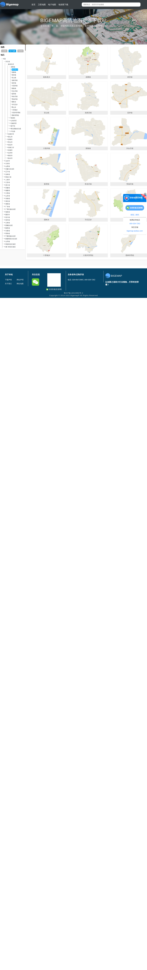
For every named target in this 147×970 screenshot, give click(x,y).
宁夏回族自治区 (10, 236)
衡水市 (10, 158)
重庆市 (7, 214)
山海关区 (14, 120)
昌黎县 (13, 67)
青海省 (7, 233)
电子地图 (52, 5)
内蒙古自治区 (9, 169)
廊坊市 (10, 155)
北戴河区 (14, 123)
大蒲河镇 (15, 86)
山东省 (7, 196)
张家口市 (11, 147)
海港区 (13, 118)
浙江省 (7, 185)
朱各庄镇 (15, 96)
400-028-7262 (134, 224)
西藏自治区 (9, 225)
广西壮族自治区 (10, 209)
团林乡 (14, 102)
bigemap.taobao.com (135, 231)
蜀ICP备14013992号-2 (73, 293)
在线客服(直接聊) (54, 289)
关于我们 (8, 284)
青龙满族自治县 (16, 129)
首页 (33, 5)
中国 (4, 59)
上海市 (7, 180)
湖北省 (7, 201)
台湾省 (7, 241)
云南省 (7, 223)
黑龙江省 (8, 177)
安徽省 (7, 188)
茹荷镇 (14, 94)
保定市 (10, 145)
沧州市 (10, 153)
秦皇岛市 (11, 64)
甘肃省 (7, 231)
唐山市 (10, 137)
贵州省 (7, 220)
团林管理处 (15, 115)
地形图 (20, 51)
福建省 (7, 190)
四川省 (7, 217)
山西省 (7, 166)
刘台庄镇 (15, 91)
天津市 (7, 163)
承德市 (10, 150)
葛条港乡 (15, 69)
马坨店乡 (15, 104)
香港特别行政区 (10, 244)
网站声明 (20, 280)
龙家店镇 (15, 80)
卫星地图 (42, 5)
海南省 (7, 212)
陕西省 (7, 228)
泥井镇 (14, 83)
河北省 (7, 61)
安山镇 (14, 78)
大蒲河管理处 (16, 112)
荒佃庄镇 (15, 99)
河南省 (7, 198)
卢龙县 (13, 131)
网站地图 (20, 284)
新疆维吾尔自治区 (11, 239)
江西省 (7, 193)
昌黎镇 (14, 72)
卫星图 (4, 51)
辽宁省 (7, 172)
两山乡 (14, 107)
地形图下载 (63, 5)
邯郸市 (10, 139)
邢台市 (10, 142)
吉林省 (7, 174)
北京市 (7, 161)
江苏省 (7, 182)
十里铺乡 (15, 110)
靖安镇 (14, 75)
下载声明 (8, 280)
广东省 (7, 206)
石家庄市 (11, 134)
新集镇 (14, 88)
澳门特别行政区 (10, 247)
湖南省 (7, 204)
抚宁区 (13, 126)
